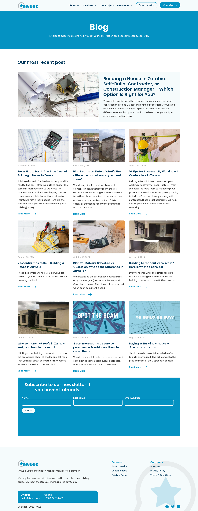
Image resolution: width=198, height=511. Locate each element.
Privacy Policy (157, 471)
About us (155, 466)
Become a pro (119, 471)
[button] (74, 5)
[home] (28, 5)
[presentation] (43, 423)
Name (25, 398)
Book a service (146, 5)
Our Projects (108, 5)
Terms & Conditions (160, 475)
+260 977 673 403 (53, 498)
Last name (79, 398)
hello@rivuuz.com (30, 498)
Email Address (132, 398)
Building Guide (119, 475)
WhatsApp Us (170, 5)
